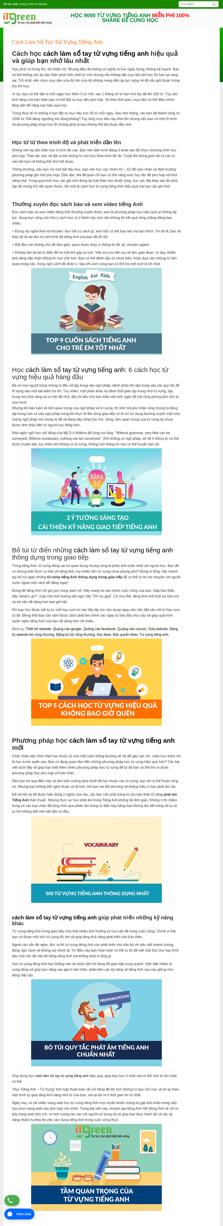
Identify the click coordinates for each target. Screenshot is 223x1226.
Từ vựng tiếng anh (153, 634)
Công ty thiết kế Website (33, 4)
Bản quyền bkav (125, 634)
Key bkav (104, 634)
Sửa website (158, 629)
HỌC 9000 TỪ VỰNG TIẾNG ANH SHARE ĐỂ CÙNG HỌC (130, 18)
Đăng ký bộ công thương (75, 634)
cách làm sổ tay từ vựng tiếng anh (96, 53)
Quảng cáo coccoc (131, 629)
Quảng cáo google (67, 629)
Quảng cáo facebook (99, 629)
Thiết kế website (38, 629)
